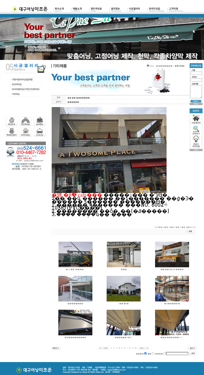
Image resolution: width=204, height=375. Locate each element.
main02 (80, 10)
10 (135, 348)
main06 (157, 10)
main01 (62, 10)
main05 (137, 10)
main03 (99, 10)
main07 (175, 10)
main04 (118, 10)
